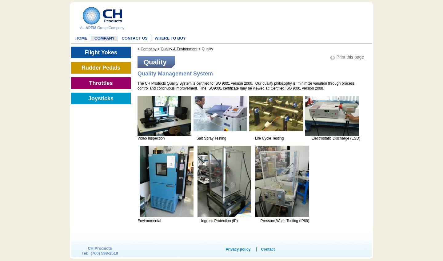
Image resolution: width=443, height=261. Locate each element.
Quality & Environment (179, 49)
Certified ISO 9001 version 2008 (297, 88)
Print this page (351, 57)
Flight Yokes (101, 52)
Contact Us (134, 38)
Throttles (101, 83)
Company (104, 38)
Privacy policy (238, 249)
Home (81, 38)
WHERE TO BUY (170, 38)
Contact (268, 249)
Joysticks (101, 98)
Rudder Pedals (101, 68)
